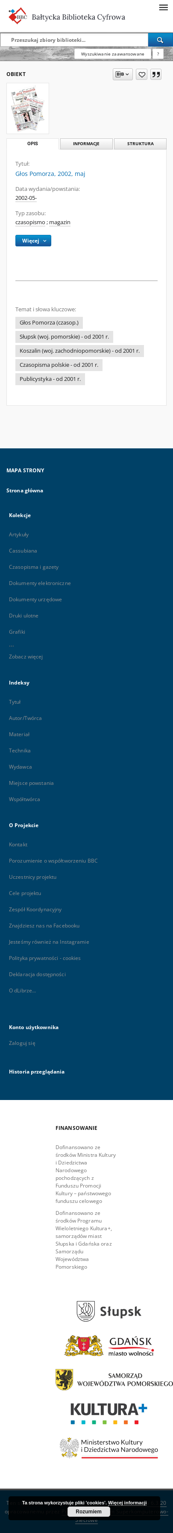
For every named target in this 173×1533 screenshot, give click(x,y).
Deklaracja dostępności (37, 974)
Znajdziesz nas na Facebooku (44, 925)
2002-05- (26, 198)
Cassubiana (23, 550)
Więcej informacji (127, 1502)
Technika (20, 750)
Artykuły (19, 534)
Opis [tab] (32, 143)
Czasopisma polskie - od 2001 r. (59, 365)
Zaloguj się (22, 1043)
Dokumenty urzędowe (35, 599)
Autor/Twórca (25, 718)
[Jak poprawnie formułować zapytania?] (158, 54)
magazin (59, 222)
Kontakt (18, 844)
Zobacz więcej (26, 656)
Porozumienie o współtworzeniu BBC (53, 860)
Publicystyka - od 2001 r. (50, 379)
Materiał (19, 734)
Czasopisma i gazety (34, 566)
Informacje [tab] (86, 143)
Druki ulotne (23, 615)
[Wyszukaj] (160, 40)
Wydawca (20, 766)
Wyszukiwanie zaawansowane (112, 54)
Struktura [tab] (140, 143)
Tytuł (15, 701)
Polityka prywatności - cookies (45, 958)
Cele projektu (25, 893)
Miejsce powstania (31, 783)
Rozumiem (89, 1512)
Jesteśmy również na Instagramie (49, 941)
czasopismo (30, 222)
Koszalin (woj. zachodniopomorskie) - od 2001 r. (80, 350)
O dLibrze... (22, 990)
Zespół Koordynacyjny (35, 909)
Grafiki (17, 631)
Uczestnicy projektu (32, 877)
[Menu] (163, 7)
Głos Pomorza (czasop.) (49, 322)
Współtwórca (24, 799)
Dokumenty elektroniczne (40, 583)
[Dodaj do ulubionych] (141, 74)
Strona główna (25, 490)
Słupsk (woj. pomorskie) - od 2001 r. (64, 336)
